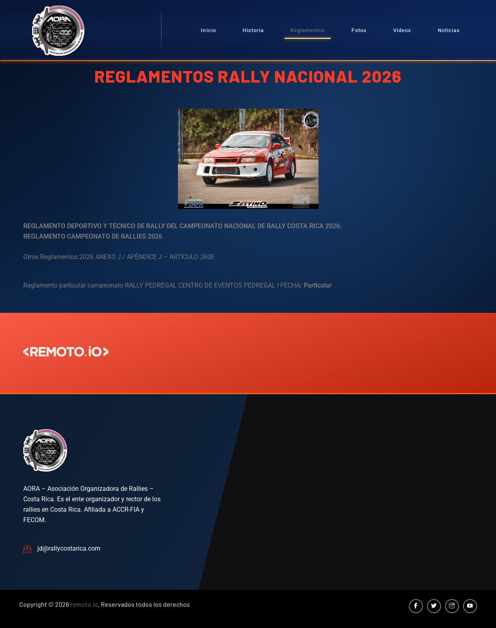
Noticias (449, 30)
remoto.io (84, 604)
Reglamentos (307, 30)
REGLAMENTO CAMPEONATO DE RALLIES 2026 (92, 236)
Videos (402, 30)
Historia (253, 30)
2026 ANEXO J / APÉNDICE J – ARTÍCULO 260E (146, 257)
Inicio (208, 30)
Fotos (358, 30)
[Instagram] (452, 606)
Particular (318, 285)
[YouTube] (470, 606)
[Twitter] (434, 606)
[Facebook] (416, 606)
